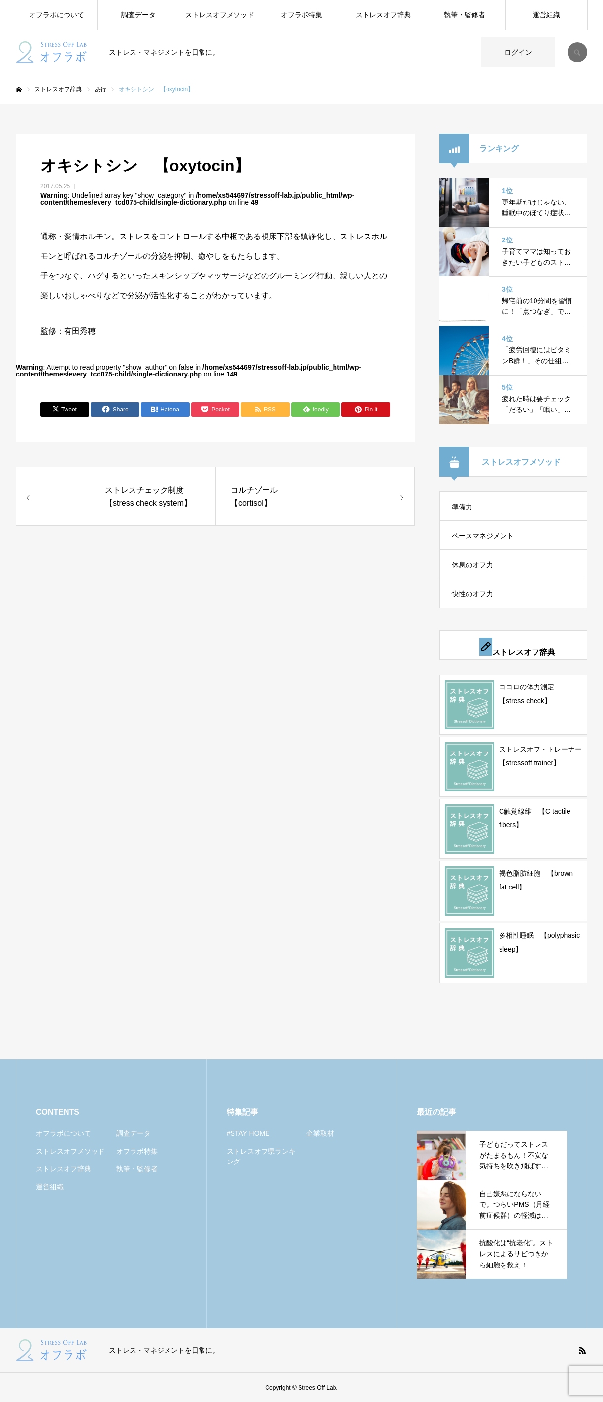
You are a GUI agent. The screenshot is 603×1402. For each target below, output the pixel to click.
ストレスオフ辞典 (383, 15)
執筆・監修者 (464, 15)
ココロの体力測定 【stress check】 (530, 694)
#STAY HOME (248, 1133)
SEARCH (577, 52)
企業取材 (320, 1133)
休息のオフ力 (472, 565)
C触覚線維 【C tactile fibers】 (534, 818)
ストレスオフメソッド (219, 15)
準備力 (462, 507)
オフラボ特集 (301, 15)
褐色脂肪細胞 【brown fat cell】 (536, 880)
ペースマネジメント (483, 536)
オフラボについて (56, 15)
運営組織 (546, 15)
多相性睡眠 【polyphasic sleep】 (539, 942)
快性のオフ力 (472, 594)
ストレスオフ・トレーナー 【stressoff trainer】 (540, 756)
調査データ (138, 15)
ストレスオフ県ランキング (261, 1156)
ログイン (518, 52)
